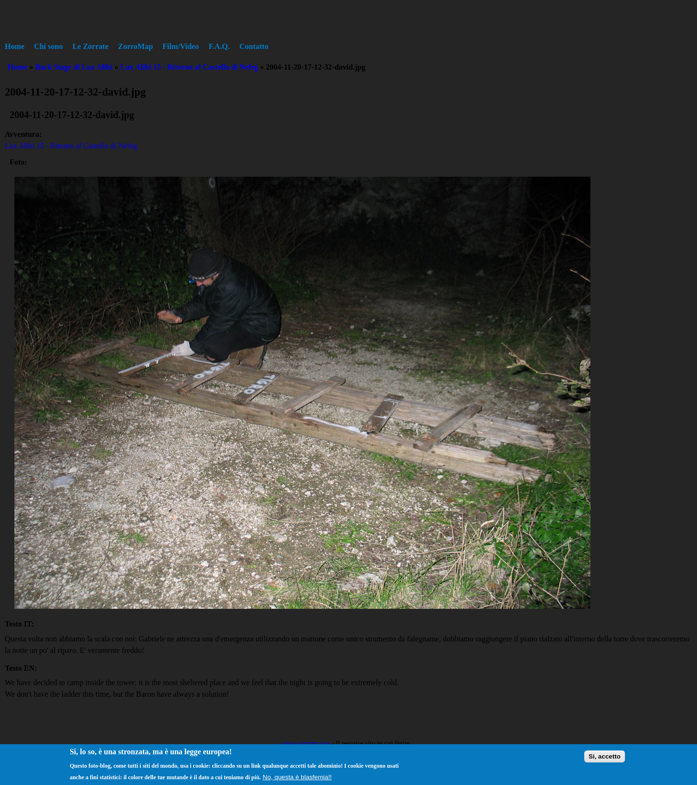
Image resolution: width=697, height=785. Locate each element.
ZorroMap (135, 46)
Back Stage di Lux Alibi (74, 67)
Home (14, 46)
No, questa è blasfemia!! (297, 779)
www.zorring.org (306, 743)
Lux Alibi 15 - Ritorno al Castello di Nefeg (189, 67)
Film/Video (181, 46)
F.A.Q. (218, 46)
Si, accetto (605, 758)
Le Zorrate (90, 46)
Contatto (254, 46)
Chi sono (48, 46)
